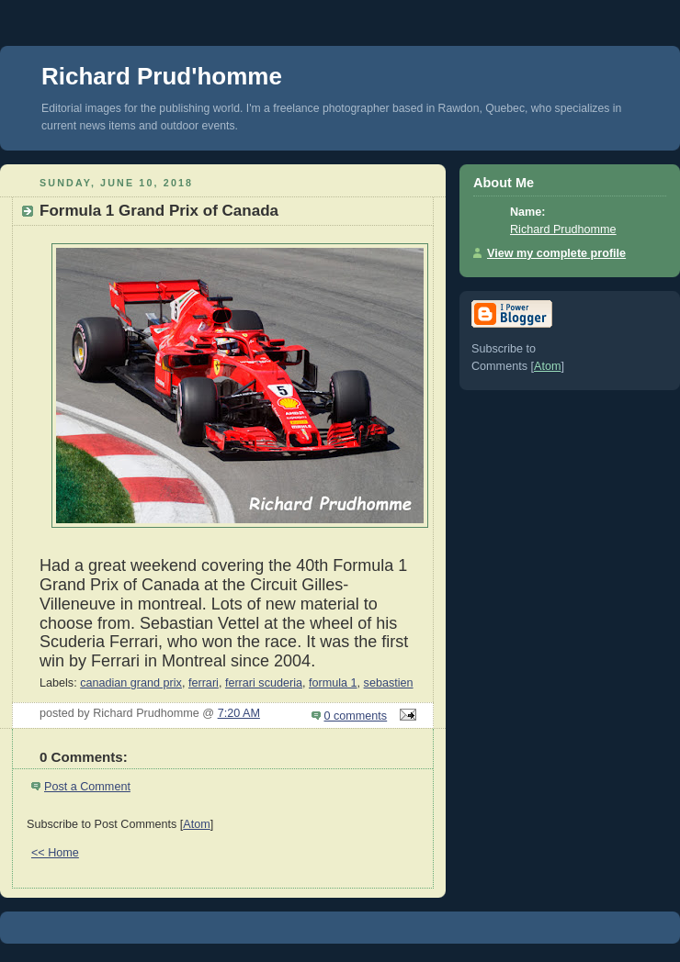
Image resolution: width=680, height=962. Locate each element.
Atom (196, 824)
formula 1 (333, 683)
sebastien (389, 683)
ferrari (203, 683)
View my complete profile (556, 253)
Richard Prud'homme (161, 76)
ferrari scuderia (263, 683)
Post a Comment (87, 786)
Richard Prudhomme (563, 229)
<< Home (55, 852)
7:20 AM (239, 713)
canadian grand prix (131, 683)
